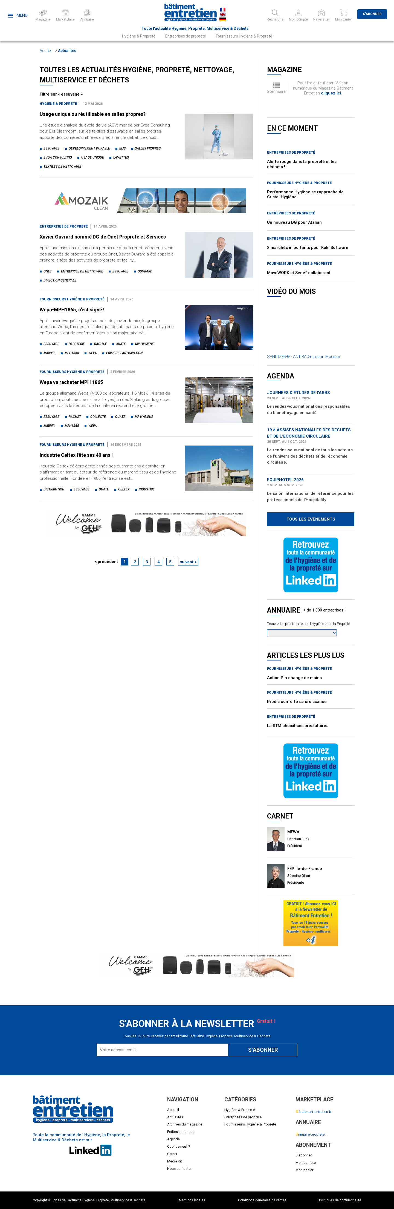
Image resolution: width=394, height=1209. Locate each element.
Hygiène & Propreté (138, 36)
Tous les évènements (310, 519)
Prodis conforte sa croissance (297, 701)
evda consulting (58, 157)
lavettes (121, 157)
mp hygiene (144, 344)
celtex (123, 489)
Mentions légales (192, 1200)
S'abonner (372, 14)
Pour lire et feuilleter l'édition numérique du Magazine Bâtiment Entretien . (323, 88)
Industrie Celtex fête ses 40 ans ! (76, 455)
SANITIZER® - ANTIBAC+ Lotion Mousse (303, 356)
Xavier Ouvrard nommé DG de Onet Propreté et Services (103, 237)
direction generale (60, 280)
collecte (98, 417)
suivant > (188, 561)
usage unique (92, 157)
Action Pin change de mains (294, 677)
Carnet (172, 1154)
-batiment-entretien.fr (313, 1112)
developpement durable (89, 148)
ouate (121, 344)
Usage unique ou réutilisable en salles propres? (93, 114)
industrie (147, 489)
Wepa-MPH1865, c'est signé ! (72, 309)
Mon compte (306, 1163)
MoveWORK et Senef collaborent (299, 272)
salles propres (148, 148)
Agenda (173, 1139)
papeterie (77, 344)
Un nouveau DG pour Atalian (294, 222)
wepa (92, 353)
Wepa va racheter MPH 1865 (71, 382)
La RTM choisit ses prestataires (297, 725)
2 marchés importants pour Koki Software (307, 247)
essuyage (51, 148)
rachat (100, 344)
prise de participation (124, 353)
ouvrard (145, 271)
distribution (54, 489)
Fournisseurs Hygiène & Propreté (244, 36)
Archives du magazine (184, 1124)
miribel (49, 353)
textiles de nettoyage (62, 166)
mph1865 (72, 353)
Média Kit (174, 1161)
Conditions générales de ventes (262, 1200)
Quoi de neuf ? (178, 1146)
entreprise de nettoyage (82, 271)
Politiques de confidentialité (340, 1200)
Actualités (67, 50)
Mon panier (304, 1170)
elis (122, 148)
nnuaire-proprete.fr (312, 1134)
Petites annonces (180, 1132)
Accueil (46, 50)
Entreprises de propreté (185, 36)
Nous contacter (179, 1169)
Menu (17, 15)
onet (48, 271)
